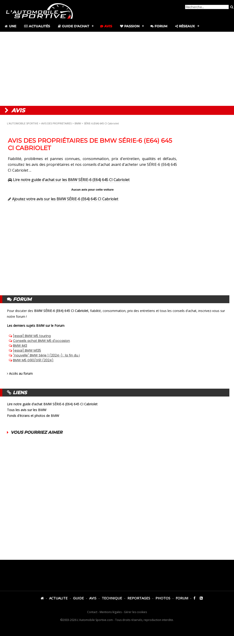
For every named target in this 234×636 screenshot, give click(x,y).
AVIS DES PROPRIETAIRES (56, 123)
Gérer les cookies (135, 612)
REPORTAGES (138, 598)
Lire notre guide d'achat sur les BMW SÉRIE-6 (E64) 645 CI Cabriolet (69, 179)
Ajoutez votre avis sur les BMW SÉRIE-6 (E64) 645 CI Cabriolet (63, 199)
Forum (158, 26)
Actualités (37, 26)
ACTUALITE (58, 598)
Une (10, 26)
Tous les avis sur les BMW (26, 410)
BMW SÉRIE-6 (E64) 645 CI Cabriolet (61, 311)
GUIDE (78, 598)
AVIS (92, 598)
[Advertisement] (117, 68)
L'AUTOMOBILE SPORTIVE (22, 123)
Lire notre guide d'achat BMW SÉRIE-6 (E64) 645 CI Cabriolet (52, 404)
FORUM (182, 598)
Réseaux (185, 26)
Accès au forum (21, 373)
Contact (92, 612)
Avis (106, 26)
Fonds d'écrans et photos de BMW (33, 415)
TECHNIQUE (112, 598)
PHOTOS (162, 598)
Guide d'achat (73, 26)
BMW (78, 123)
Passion (129, 26)
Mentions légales (111, 612)
